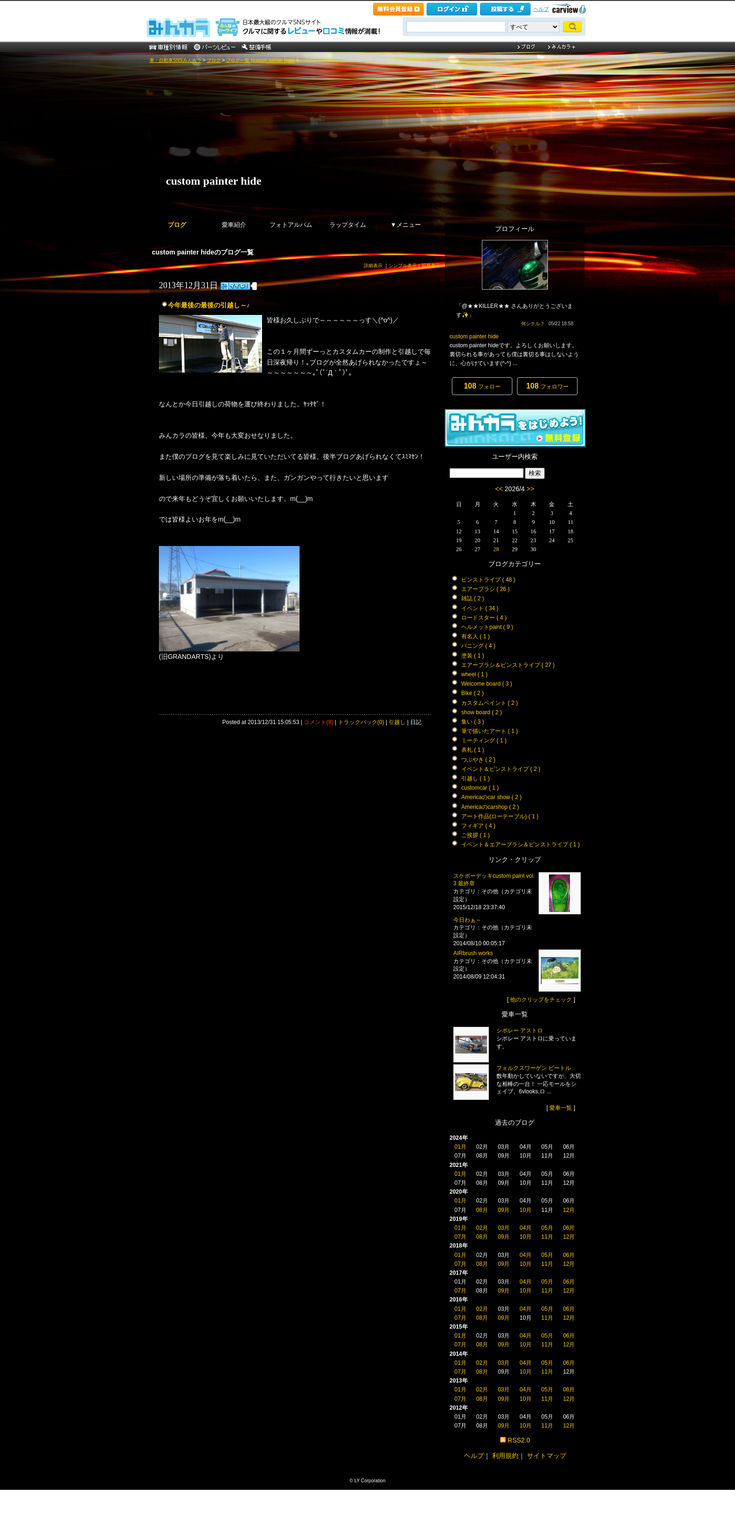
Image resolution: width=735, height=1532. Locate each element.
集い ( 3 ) (472, 721)
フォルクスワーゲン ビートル (533, 1068)
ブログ (214, 60)
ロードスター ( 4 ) (484, 617)
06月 (569, 1228)
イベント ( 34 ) (479, 608)
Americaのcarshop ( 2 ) (490, 807)
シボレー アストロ (519, 1030)
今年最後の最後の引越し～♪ (209, 305)
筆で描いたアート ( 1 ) (489, 731)
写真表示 (430, 265)
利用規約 (505, 1455)
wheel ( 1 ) (474, 674)
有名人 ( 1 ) (475, 636)
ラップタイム (348, 224)
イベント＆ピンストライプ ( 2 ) (500, 769)
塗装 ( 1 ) (472, 655)
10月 (525, 1210)
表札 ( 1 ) (472, 750)
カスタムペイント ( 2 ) (489, 703)
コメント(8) (318, 722)
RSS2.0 (519, 1440)
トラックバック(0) (361, 722)
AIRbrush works (473, 953)
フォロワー (547, 386)
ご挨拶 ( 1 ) (475, 835)
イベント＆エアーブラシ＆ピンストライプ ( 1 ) (520, 844)
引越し (397, 722)
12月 (569, 1210)
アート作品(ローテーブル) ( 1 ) (500, 816)
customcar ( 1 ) (480, 788)
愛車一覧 (560, 1108)
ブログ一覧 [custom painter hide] (260, 60)
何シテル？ (533, 323)
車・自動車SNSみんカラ (176, 60)
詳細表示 (373, 265)
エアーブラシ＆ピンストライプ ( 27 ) (508, 665)
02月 (482, 1228)
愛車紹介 (234, 224)
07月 (460, 1236)
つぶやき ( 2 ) (478, 759)
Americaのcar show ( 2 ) (491, 797)
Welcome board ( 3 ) (486, 683)
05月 (547, 1228)
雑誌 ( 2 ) (472, 598)
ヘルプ (541, 9)
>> (530, 489)
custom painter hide (214, 181)
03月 (504, 1228)
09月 (504, 1210)
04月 (525, 1228)
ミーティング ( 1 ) (484, 740)
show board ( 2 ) (481, 712)
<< (498, 489)
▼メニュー (405, 224)
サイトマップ (546, 1455)
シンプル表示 (403, 265)
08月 (482, 1210)
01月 (460, 1146)
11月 (547, 1236)
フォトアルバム (291, 224)
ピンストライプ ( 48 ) (488, 579)
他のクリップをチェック (541, 999)
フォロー (482, 386)
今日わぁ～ (467, 920)
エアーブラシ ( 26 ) (485, 589)
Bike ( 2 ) (472, 693)
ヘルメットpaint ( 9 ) (487, 627)
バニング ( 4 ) (478, 646)
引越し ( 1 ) (475, 778)
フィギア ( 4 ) (478, 825)
